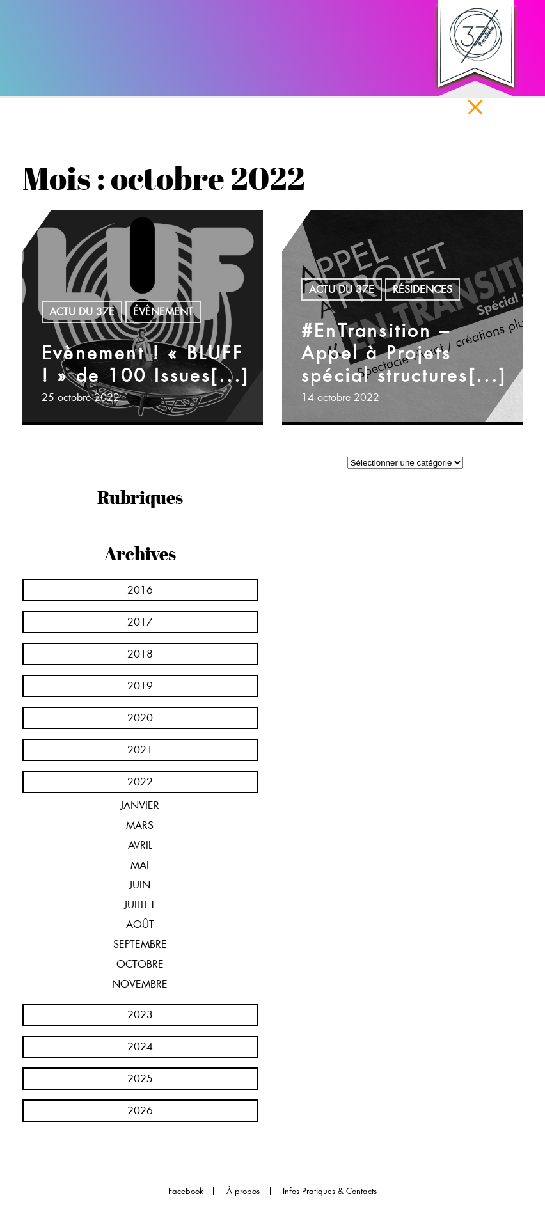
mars (140, 825)
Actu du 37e (82, 312)
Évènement (163, 312)
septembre (140, 944)
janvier (139, 805)
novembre (140, 984)
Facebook (185, 1191)
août (140, 924)
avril (140, 845)
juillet (139, 904)
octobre (140, 964)
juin (139, 885)
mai (139, 865)
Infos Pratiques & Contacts (330, 1191)
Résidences (422, 289)
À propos (243, 1191)
